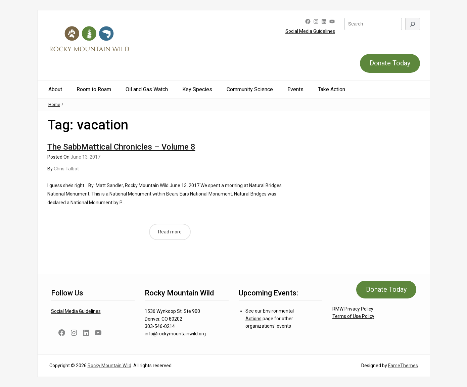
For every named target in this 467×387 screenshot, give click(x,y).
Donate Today (390, 63)
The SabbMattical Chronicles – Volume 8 (121, 147)
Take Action (331, 89)
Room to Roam (94, 89)
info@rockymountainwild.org (175, 333)
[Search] (412, 24)
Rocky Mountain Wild (109, 365)
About (55, 89)
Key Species (197, 89)
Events (295, 89)
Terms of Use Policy (353, 316)
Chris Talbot (66, 168)
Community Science (250, 89)
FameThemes (403, 365)
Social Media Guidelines (310, 31)
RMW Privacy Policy (352, 309)
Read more (170, 231)
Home (54, 104)
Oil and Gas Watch (147, 89)
